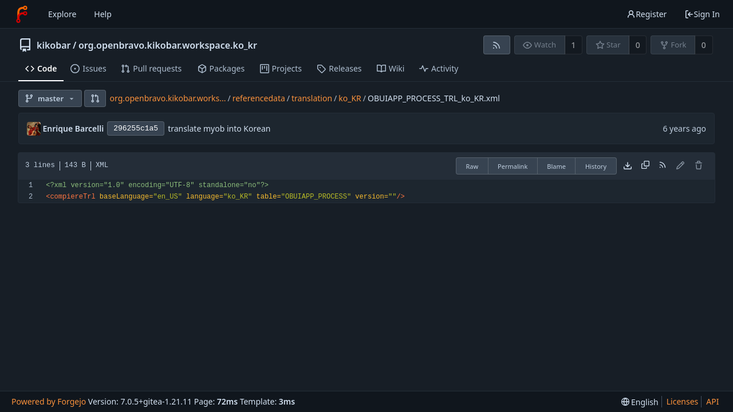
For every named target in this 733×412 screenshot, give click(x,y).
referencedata (258, 98)
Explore (62, 14)
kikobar (54, 45)
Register (646, 14)
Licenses (683, 401)
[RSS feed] (496, 44)
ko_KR (349, 98)
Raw (472, 166)
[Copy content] (645, 166)
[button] (95, 98)
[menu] (640, 402)
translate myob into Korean (219, 128)
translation (311, 98)
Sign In (702, 14)
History (595, 166)
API (712, 401)
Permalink (512, 166)
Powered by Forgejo (48, 401)
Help (103, 14)
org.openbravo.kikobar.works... (168, 98)
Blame (556, 166)
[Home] (22, 14)
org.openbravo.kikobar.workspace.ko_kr (167, 45)
